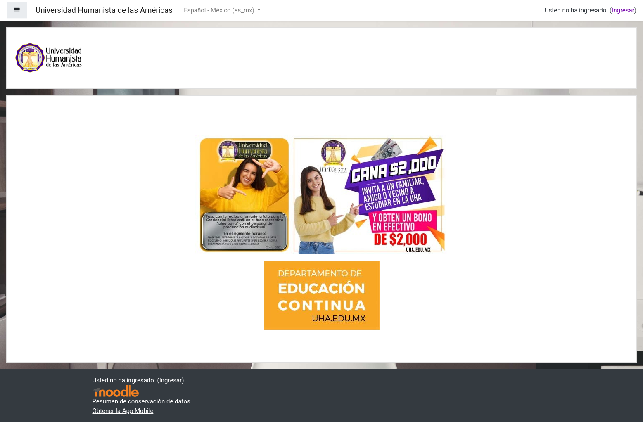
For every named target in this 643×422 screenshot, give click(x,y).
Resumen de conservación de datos (141, 401)
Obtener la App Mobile (123, 411)
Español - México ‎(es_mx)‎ (220, 10)
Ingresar (623, 10)
